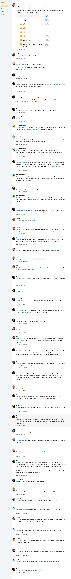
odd (18, 289)
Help (2, 17)
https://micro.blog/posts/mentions (36, 574)
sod (18, 73)
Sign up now (4, 5)
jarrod (18, 510)
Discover (3, 11)
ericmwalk (19, 521)
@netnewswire (23, 6)
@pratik (22, 259)
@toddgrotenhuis (21, 56)
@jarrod (19, 523)
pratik (18, 248)
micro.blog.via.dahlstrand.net (54, 84)
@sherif (19, 350)
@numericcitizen (21, 310)
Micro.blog (6, 2)
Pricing (3, 14)
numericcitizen (21, 298)
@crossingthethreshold (22, 162)
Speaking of (28, 512)
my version (34, 166)
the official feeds (55, 99)
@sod (31, 6)
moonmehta (20, 116)
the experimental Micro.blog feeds (28, 312)
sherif (18, 336)
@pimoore (19, 84)
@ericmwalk (20, 533)
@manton (26, 101)
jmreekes (19, 502)
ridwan (19, 218)
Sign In (3, 8)
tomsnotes (19, 187)
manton (19, 227)
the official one (61, 166)
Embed (26, 49)
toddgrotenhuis (21, 3)
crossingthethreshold (22, 125)
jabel (18, 53)
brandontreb (20, 440)
